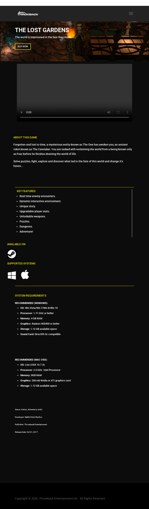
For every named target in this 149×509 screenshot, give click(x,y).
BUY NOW (23, 46)
